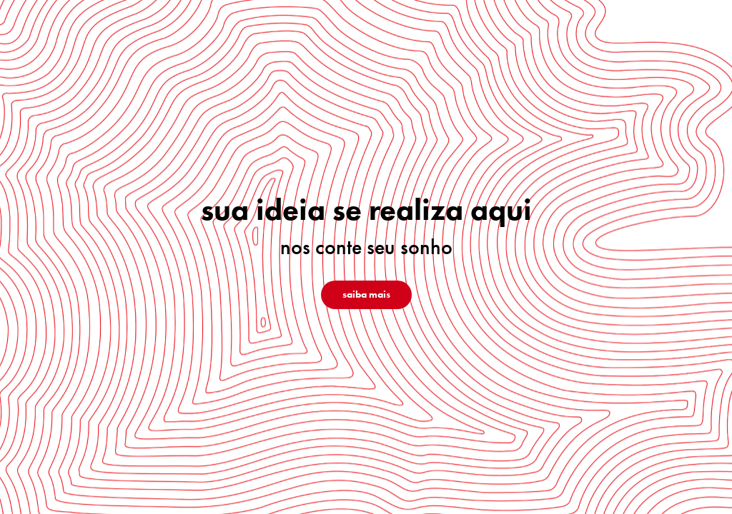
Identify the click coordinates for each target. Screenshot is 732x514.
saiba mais (366, 294)
